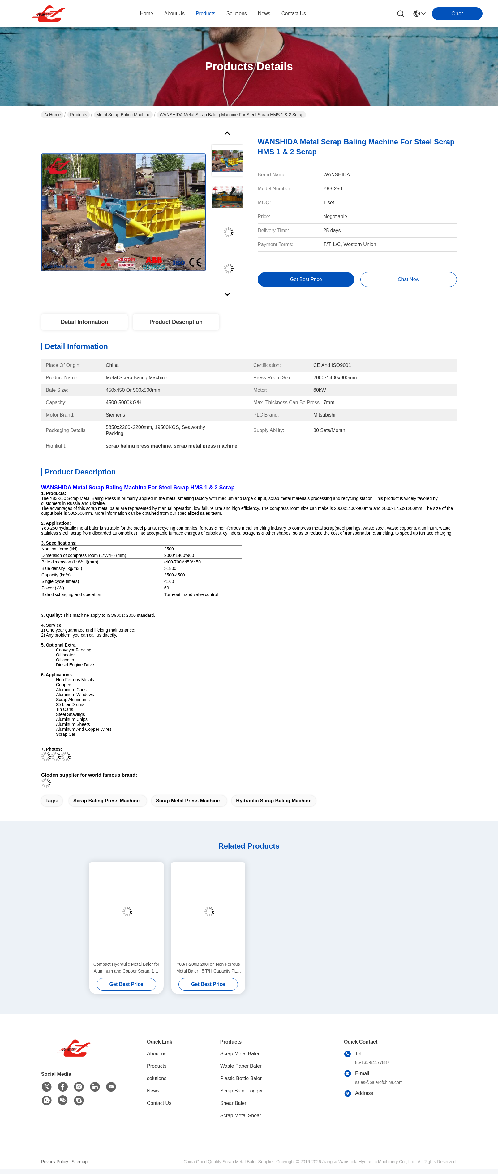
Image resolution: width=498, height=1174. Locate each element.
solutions (236, 13)
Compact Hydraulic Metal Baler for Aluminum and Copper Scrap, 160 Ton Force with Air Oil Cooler (126, 968)
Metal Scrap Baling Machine (123, 114)
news (264, 13)
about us (174, 13)
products (205, 13)
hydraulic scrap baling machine (273, 800)
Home (146, 13)
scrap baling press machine (106, 800)
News (153, 1090)
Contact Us (159, 1103)
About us (156, 1053)
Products (78, 114)
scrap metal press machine (188, 800)
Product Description (176, 322)
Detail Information (84, 322)
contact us (293, 13)
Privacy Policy (54, 1161)
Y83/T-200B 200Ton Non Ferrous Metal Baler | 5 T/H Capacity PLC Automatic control (208, 968)
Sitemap (80, 1161)
